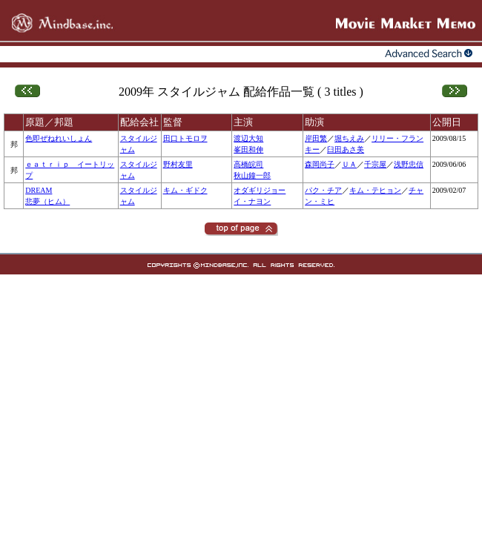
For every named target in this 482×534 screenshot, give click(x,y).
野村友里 (178, 164)
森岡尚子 (319, 164)
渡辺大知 (248, 138)
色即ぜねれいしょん (58, 138)
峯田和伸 (248, 149)
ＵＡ (349, 164)
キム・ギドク (185, 190)
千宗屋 (375, 164)
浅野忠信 (408, 164)
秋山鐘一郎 (252, 175)
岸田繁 (316, 138)
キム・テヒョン (375, 190)
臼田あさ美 (345, 149)
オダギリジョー (259, 190)
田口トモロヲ (185, 138)
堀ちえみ (349, 138)
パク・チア (323, 190)
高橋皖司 (248, 164)
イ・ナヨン (252, 201)
